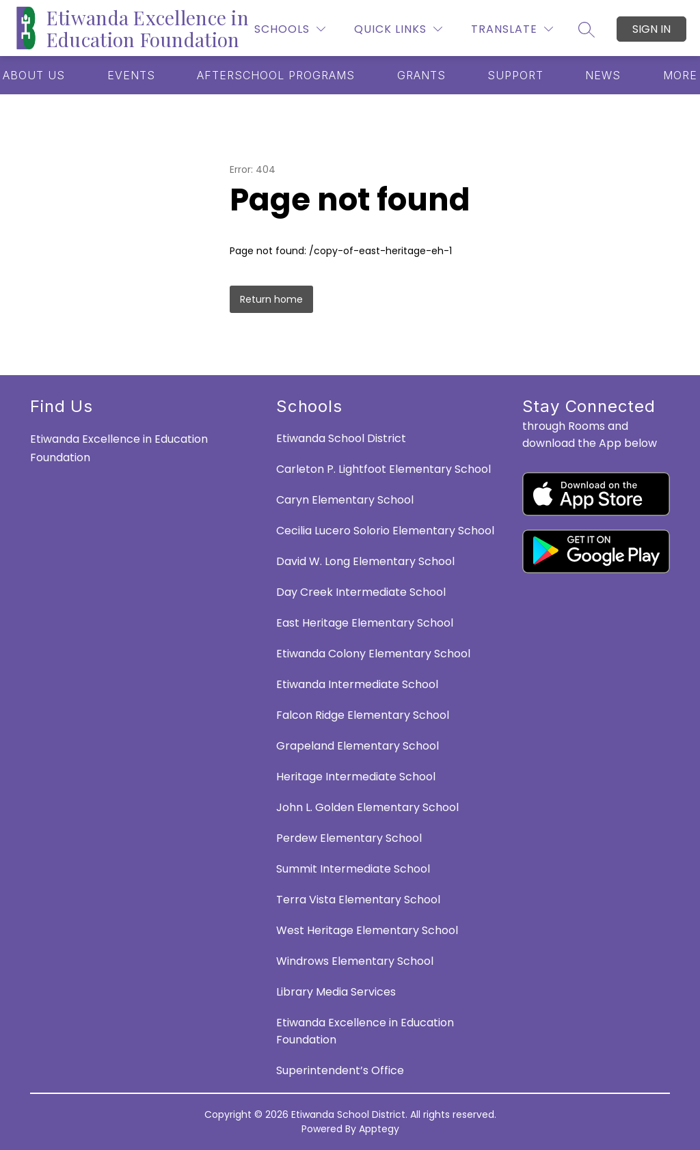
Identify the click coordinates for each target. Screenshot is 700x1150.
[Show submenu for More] (680, 75)
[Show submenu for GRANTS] (421, 75)
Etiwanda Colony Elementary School (373, 653)
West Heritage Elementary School (367, 930)
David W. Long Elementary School (365, 561)
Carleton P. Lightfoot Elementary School (383, 469)
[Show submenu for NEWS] (603, 75)
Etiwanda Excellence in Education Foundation (365, 1031)
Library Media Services (336, 992)
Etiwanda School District (341, 438)
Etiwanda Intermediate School (357, 684)
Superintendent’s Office (340, 1070)
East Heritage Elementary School (364, 623)
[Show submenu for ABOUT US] (34, 75)
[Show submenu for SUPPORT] (515, 75)
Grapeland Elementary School (357, 746)
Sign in (651, 29)
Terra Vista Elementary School (358, 899)
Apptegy (379, 1129)
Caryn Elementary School (345, 500)
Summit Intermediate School (353, 869)
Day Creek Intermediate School (361, 592)
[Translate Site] (512, 29)
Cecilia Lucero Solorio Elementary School (385, 530)
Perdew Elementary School (349, 838)
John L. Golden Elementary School (367, 807)
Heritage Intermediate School (355, 776)
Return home (271, 299)
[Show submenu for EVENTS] (131, 75)
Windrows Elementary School (354, 961)
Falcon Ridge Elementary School (362, 715)
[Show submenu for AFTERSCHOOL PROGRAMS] (276, 75)
